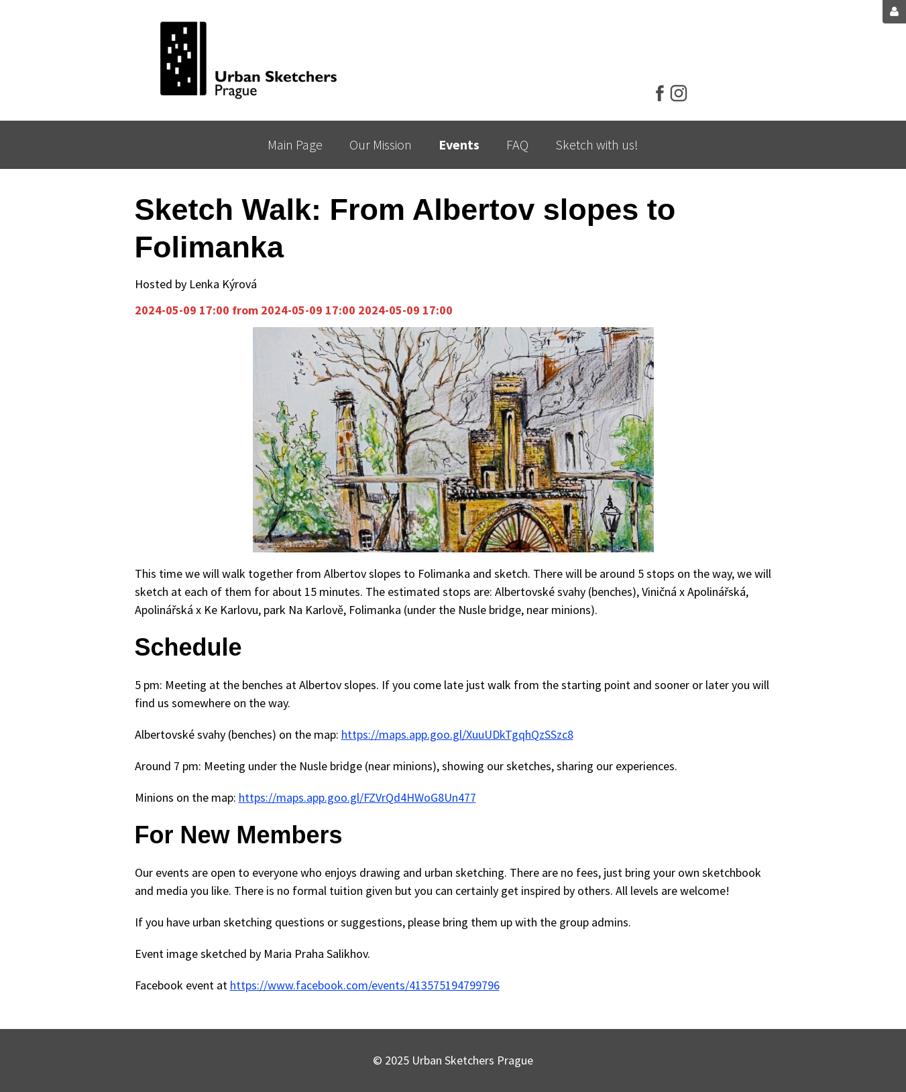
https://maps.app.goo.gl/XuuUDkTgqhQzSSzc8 (457, 734)
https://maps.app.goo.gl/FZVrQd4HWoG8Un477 (357, 797)
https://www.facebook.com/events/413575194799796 (365, 985)
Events (459, 144)
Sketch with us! (596, 144)
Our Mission (380, 144)
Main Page (295, 144)
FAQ (517, 144)
